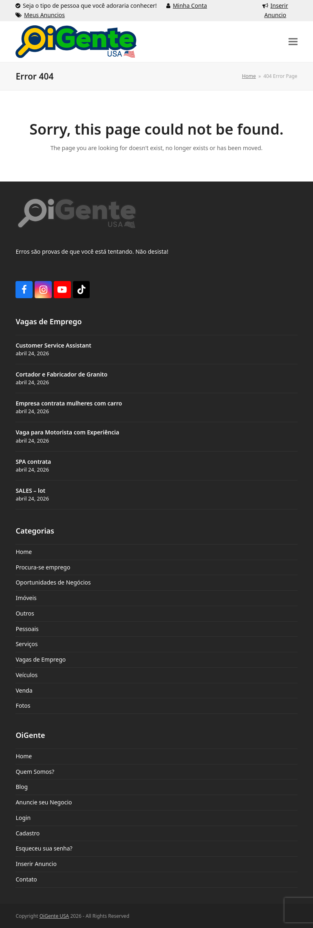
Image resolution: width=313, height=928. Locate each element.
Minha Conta (190, 5)
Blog (21, 787)
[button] (293, 41)
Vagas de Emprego (40, 659)
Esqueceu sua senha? (43, 848)
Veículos (26, 675)
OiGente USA (54, 915)
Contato (26, 879)
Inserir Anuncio (36, 864)
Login (23, 818)
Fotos (22, 705)
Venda (23, 690)
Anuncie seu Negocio (43, 802)
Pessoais (26, 629)
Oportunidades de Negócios (52, 582)
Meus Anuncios (44, 15)
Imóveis (25, 598)
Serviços (26, 644)
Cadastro (27, 833)
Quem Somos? (34, 771)
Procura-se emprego (42, 567)
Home (23, 552)
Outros (24, 613)
